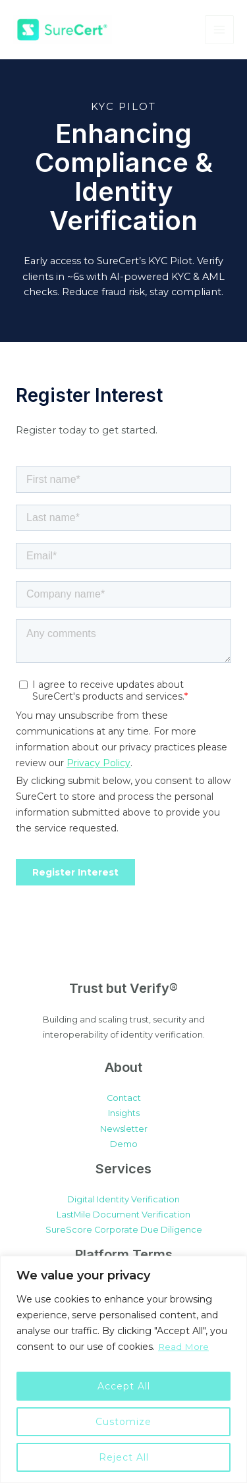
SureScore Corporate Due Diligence (123, 1230)
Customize (123, 1422)
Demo (124, 1144)
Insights (124, 1113)
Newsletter (124, 1129)
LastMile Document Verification (123, 1214)
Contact (124, 1098)
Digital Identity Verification (123, 1199)
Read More (183, 1347)
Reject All (124, 1457)
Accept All (123, 1386)
